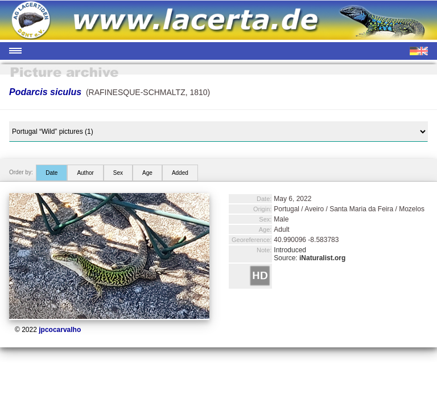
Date (51, 173)
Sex (118, 173)
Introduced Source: (309, 254)
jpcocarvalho (60, 330)
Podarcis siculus (45, 92)
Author (85, 173)
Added (180, 173)
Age (147, 173)
